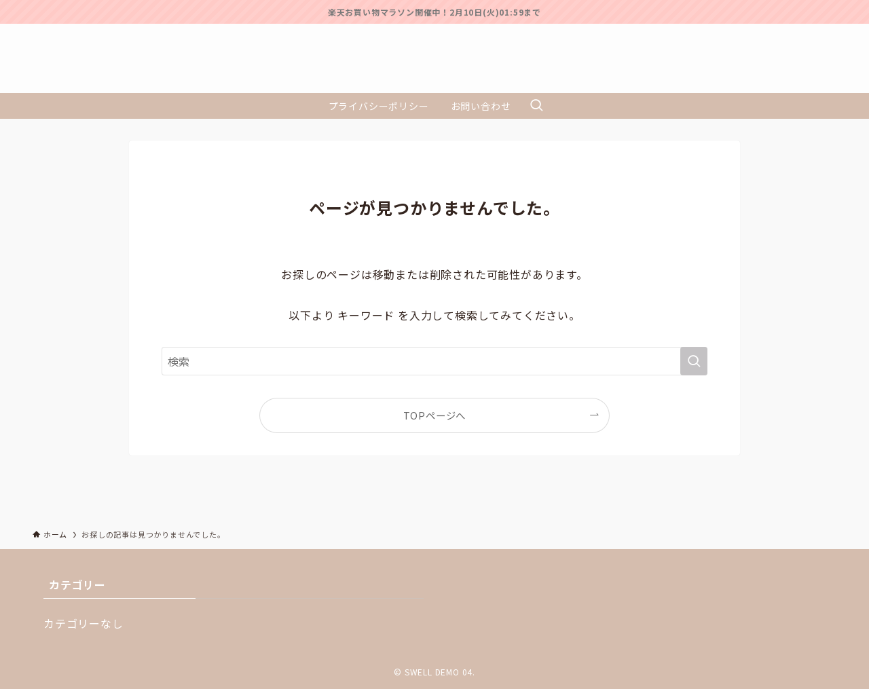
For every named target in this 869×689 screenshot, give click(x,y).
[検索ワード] (434, 361)
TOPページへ (434, 415)
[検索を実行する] (693, 361)
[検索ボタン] (536, 106)
